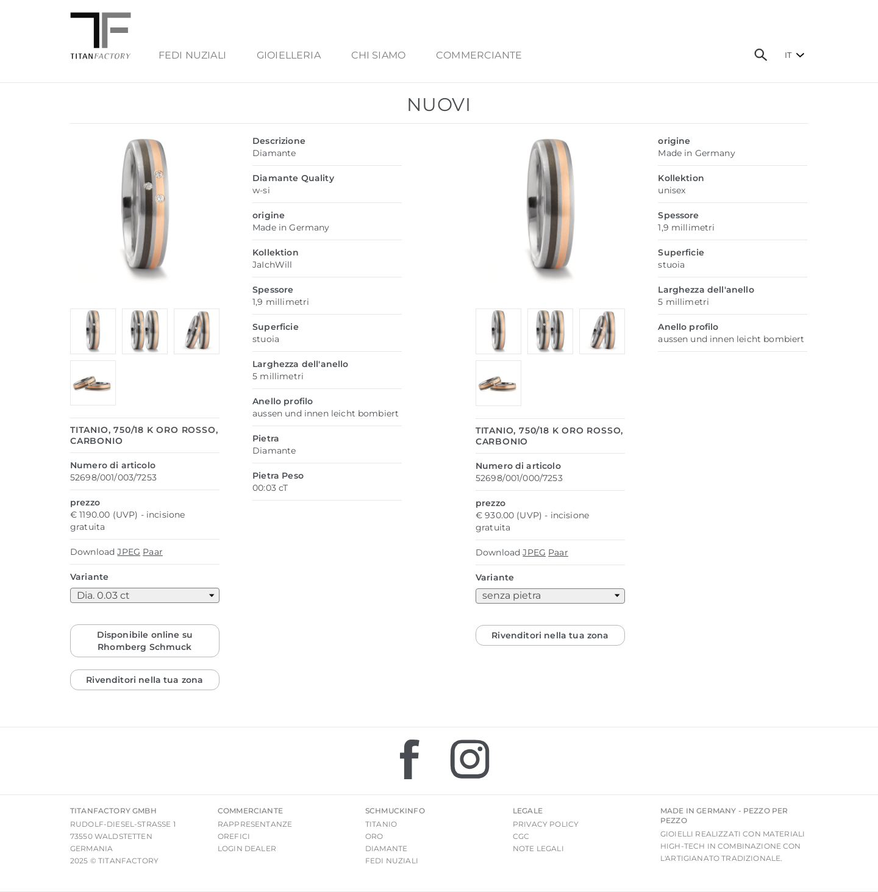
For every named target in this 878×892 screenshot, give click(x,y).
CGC (521, 836)
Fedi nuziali (391, 860)
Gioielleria (289, 55)
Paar (153, 551)
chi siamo (378, 55)
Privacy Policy (546, 824)
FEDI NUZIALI (192, 55)
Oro (374, 836)
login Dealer (247, 848)
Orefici (234, 836)
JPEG (128, 551)
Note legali (538, 848)
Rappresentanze (255, 824)
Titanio (381, 824)
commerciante (479, 55)
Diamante (386, 848)
